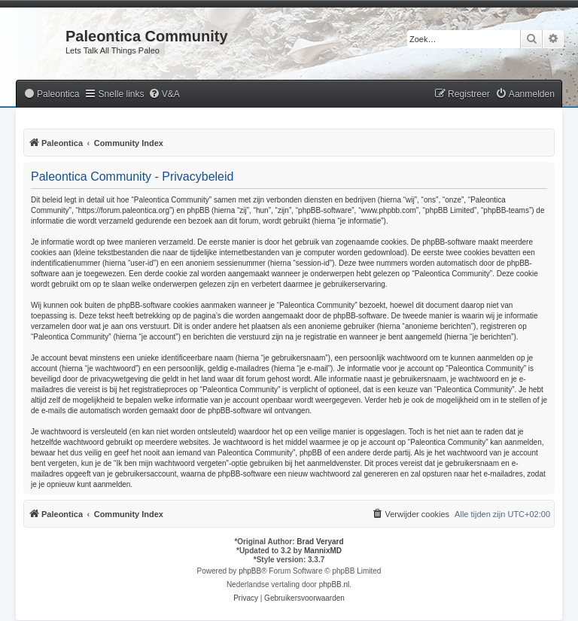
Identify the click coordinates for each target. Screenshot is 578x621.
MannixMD (323, 550)
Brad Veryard (320, 541)
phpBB (250, 571)
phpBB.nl (334, 584)
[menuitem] (51, 94)
